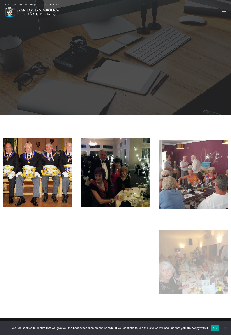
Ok (215, 328)
